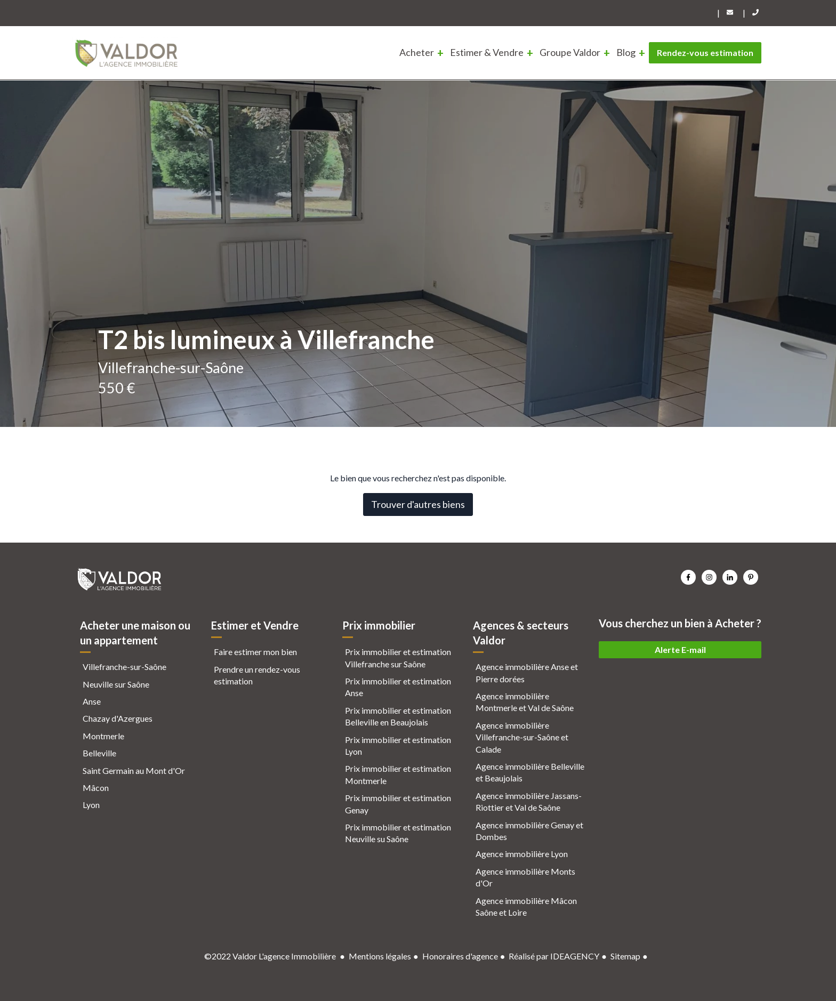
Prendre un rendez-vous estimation (257, 675)
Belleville (99, 753)
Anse (92, 701)
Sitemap (625, 956)
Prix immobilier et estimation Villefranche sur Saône (398, 657)
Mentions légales (380, 956)
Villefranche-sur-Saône (124, 666)
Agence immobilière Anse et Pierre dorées (527, 672)
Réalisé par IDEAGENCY (554, 956)
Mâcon (96, 787)
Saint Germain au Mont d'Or (134, 770)
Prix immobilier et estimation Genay (398, 803)
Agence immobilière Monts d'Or (525, 877)
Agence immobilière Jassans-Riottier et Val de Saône (529, 801)
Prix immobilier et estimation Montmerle (398, 774)
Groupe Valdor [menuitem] (570, 52)
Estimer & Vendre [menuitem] (487, 52)
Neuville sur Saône (116, 684)
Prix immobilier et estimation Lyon (398, 745)
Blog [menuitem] (626, 52)
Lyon (91, 805)
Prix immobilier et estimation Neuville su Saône (398, 833)
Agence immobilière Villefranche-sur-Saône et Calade (522, 737)
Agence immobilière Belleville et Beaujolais (530, 772)
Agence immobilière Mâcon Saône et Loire (526, 906)
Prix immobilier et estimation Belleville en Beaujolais (398, 716)
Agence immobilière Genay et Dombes (529, 831)
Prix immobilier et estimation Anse (398, 687)
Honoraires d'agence (460, 956)
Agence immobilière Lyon (522, 854)
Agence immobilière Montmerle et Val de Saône (525, 702)
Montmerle (103, 736)
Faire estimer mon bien (255, 652)
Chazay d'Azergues (117, 718)
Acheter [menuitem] (416, 52)
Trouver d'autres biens (418, 504)
